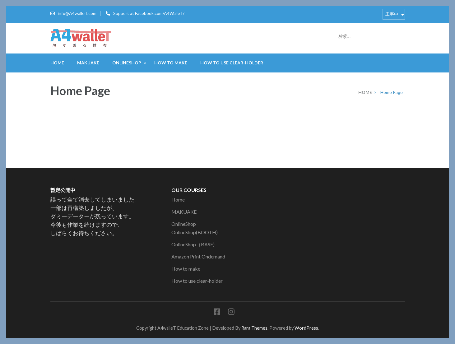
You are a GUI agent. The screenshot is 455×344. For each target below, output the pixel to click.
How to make (170, 62)
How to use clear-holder (231, 62)
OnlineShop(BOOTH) (194, 232)
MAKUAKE (88, 62)
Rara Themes (254, 328)
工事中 (391, 13)
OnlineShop (126, 62)
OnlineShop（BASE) (193, 244)
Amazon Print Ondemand (198, 256)
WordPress (306, 328)
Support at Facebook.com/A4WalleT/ (148, 13)
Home (57, 62)
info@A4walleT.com (77, 13)
